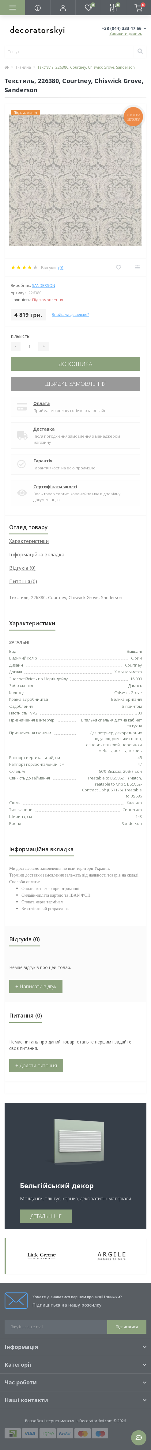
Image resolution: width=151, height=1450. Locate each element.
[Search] (140, 51)
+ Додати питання (36, 1065)
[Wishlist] (118, 267)
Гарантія (42, 461)
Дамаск (135, 685)
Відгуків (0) (22, 568)
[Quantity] (29, 346)
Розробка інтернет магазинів (51, 1420)
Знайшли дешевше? (70, 314)
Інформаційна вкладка (36, 554)
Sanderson (43, 285)
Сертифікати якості (55, 487)
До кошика (75, 363)
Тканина (23, 67)
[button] (62, 7)
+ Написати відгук (35, 986)
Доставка (44, 429)
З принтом (132, 706)
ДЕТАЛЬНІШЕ (46, 1216)
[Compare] (137, 267)
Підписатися (127, 1326)
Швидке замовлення (75, 383)
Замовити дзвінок (125, 33)
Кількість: (20, 336)
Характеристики (29, 541)
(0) (60, 267)
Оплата (41, 403)
